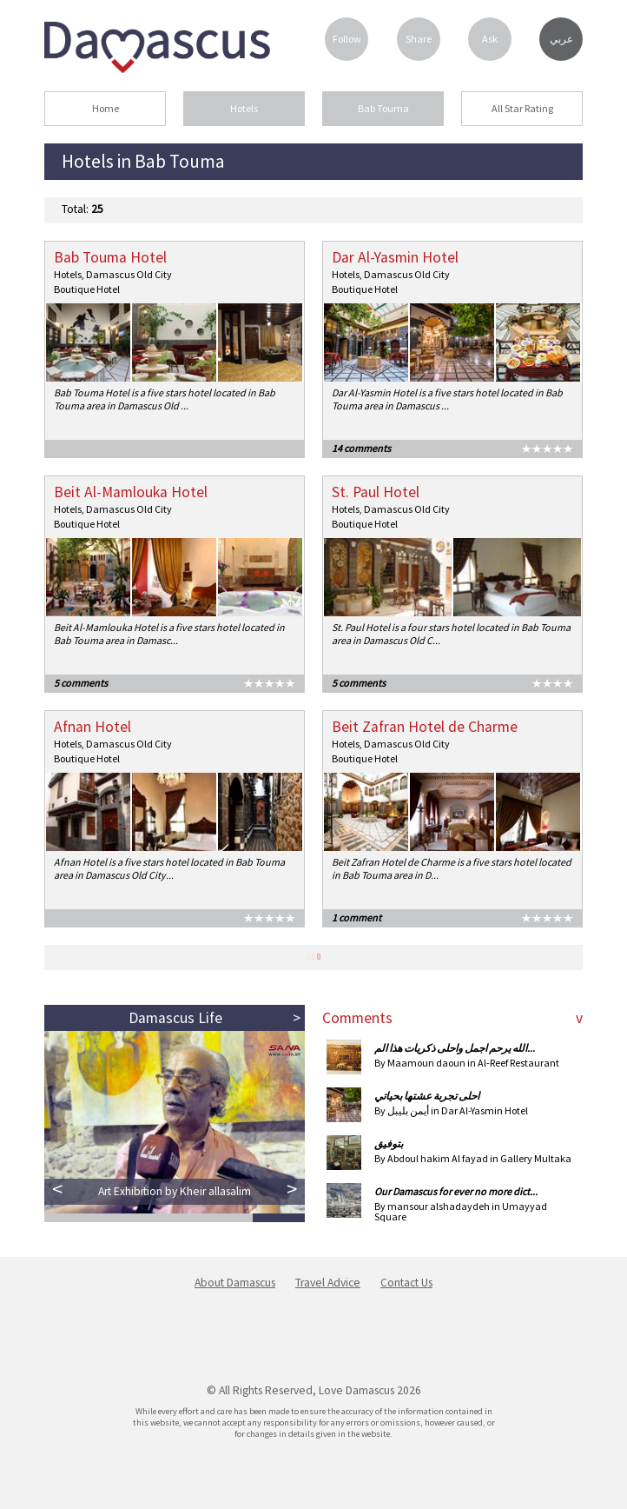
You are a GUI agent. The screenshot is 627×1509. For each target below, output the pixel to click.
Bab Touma (383, 108)
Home (105, 108)
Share (419, 38)
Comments (357, 1017)
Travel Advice (327, 1282)
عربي (561, 39)
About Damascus (235, 1282)
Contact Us (406, 1282)
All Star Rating (522, 108)
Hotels (244, 108)
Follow (347, 38)
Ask (490, 38)
